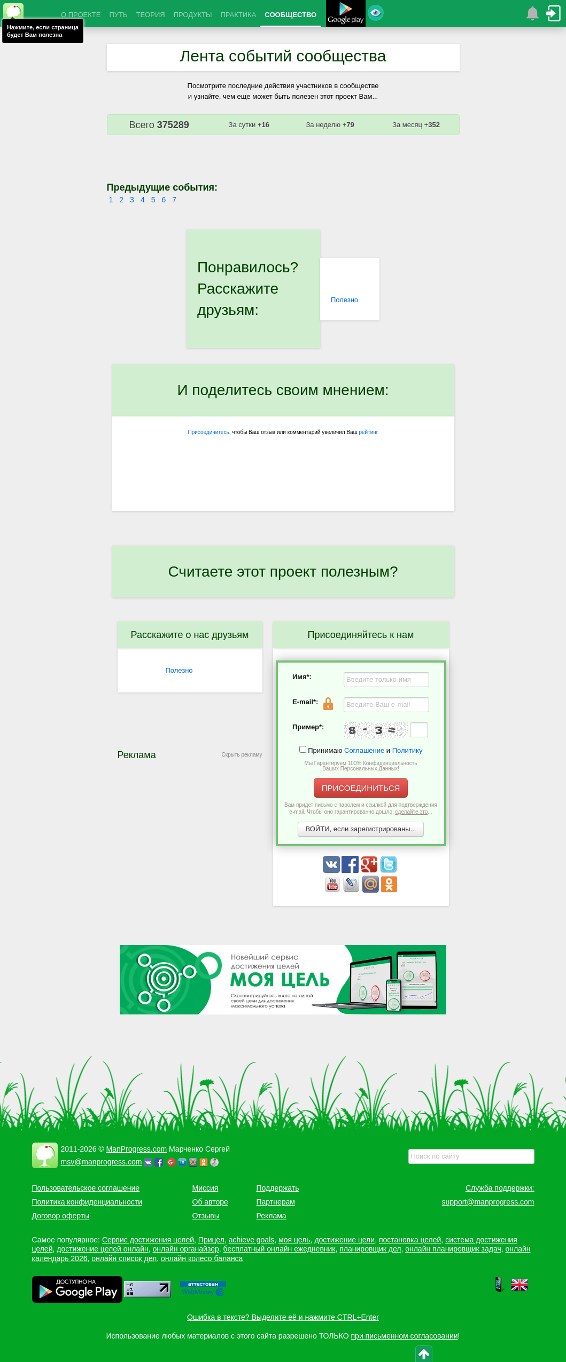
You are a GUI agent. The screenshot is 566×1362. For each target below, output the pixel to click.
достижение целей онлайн (102, 1249)
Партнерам (276, 1202)
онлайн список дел (124, 1258)
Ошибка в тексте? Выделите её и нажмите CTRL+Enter (283, 1317)
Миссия (205, 1188)
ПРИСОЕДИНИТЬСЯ (361, 787)
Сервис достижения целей (148, 1239)
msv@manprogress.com (101, 1162)
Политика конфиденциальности (87, 1202)
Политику (407, 750)
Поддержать (278, 1188)
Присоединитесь (208, 432)
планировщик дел (370, 1249)
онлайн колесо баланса (202, 1258)
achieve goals (252, 1239)
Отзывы (206, 1215)
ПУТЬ (118, 15)
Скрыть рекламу (242, 755)
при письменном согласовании (404, 1336)
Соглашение (364, 750)
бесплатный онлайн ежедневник (279, 1249)
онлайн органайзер (185, 1249)
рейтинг (368, 432)
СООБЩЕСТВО (290, 15)
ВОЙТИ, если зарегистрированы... (361, 829)
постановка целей (410, 1239)
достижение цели (344, 1239)
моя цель (294, 1239)
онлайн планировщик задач (453, 1249)
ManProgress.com (136, 1149)
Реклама (271, 1215)
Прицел (211, 1239)
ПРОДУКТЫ (193, 15)
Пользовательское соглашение (86, 1188)
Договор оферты (61, 1215)
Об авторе (210, 1202)
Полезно (344, 300)
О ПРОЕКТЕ (80, 15)
